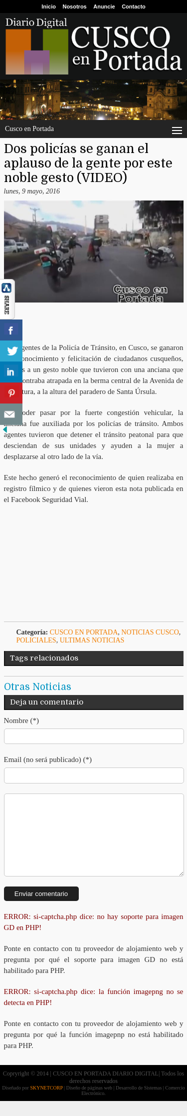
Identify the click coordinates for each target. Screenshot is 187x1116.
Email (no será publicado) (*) (48, 760)
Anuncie (104, 7)
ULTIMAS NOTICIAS (92, 640)
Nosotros (74, 7)
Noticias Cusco (150, 632)
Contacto (134, 7)
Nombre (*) (21, 720)
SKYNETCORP (46, 1103)
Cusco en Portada (84, 632)
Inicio (48, 7)
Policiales (36, 640)
